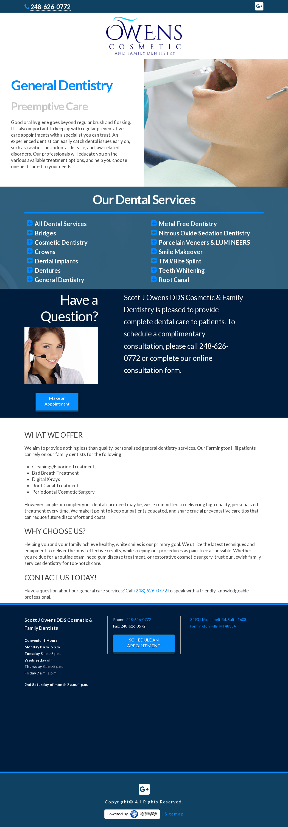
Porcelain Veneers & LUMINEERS (204, 242)
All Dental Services (61, 223)
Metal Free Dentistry (188, 223)
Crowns (45, 251)
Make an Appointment (56, 400)
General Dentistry (59, 279)
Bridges (45, 233)
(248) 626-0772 (150, 590)
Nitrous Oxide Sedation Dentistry (204, 233)
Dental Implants (56, 261)
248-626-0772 (50, 6)
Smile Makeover (181, 251)
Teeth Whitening (182, 270)
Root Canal (174, 279)
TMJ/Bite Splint (180, 261)
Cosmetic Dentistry (61, 242)
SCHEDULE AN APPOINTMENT (144, 642)
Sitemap (174, 813)
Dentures (48, 270)
